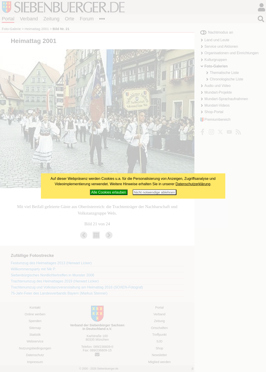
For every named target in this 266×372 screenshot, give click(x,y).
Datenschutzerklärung (193, 184)
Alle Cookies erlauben (108, 192)
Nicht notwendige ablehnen (154, 192)
